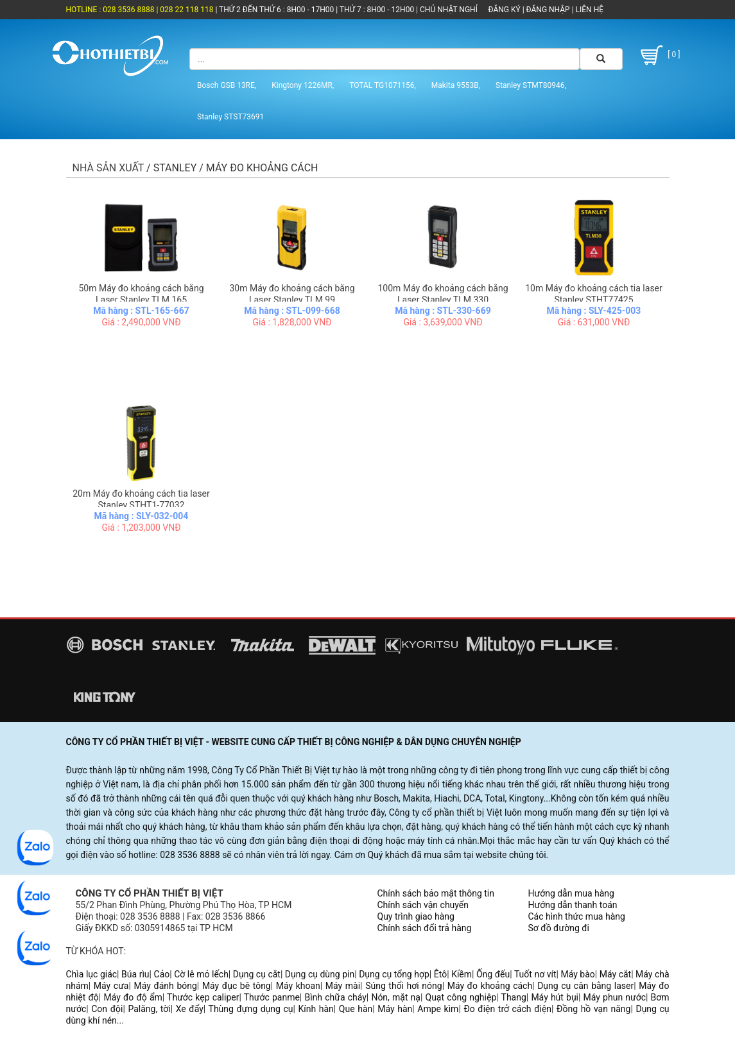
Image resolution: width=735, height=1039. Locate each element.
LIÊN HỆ (588, 9)
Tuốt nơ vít (535, 974)
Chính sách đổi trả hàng (424, 928)
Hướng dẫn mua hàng (571, 893)
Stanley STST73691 (230, 116)
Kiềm (461, 974)
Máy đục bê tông (236, 986)
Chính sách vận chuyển (423, 905)
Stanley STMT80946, (531, 85)
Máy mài (342, 986)
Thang (513, 997)
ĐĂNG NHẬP (548, 9)
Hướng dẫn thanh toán (573, 905)
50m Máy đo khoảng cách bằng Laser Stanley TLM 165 (140, 294)
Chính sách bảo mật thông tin (436, 893)
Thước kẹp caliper (203, 997)
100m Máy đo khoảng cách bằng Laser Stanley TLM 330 (442, 294)
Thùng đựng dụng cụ (251, 1009)
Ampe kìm (437, 1009)
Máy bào (577, 974)
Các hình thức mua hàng (576, 916)
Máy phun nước (615, 997)
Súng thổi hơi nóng (403, 986)
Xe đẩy (189, 1009)
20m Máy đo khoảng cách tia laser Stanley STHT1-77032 (141, 499)
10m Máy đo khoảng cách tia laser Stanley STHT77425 (593, 294)
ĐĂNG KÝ (505, 9)
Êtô (440, 974)
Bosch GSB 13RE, (226, 85)
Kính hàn (316, 1009)
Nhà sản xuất (108, 168)
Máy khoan (298, 986)
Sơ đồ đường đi (558, 928)
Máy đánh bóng (165, 986)
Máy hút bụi (554, 997)
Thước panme (272, 997)
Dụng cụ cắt (257, 974)
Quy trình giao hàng (415, 916)
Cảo (162, 974)
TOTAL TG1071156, (382, 85)
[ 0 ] (658, 55)
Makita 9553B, (455, 85)
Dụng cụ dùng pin (319, 974)
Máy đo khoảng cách (489, 986)
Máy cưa (111, 986)
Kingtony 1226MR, (303, 85)
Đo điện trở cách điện (507, 1009)
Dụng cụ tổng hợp (394, 974)
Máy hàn (394, 1009)
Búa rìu (135, 974)
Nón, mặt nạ (395, 997)
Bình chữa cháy (335, 997)
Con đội (107, 1009)
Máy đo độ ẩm (132, 997)
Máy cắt (615, 974)
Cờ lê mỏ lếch (201, 974)
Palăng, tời (149, 1009)
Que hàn (355, 1009)
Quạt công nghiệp (461, 997)
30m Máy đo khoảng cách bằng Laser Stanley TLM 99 (291, 294)
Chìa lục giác (91, 974)
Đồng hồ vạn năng (593, 1009)
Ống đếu (493, 974)
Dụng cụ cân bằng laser (585, 986)
